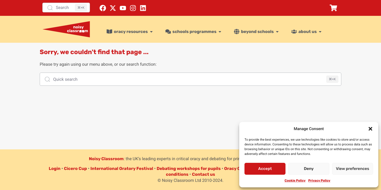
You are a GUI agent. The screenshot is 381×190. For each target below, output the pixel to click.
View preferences (352, 168)
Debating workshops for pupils (189, 168)
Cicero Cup (75, 168)
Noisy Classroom (106, 158)
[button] (370, 128)
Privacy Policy (319, 180)
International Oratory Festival (121, 168)
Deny (309, 168)
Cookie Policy (295, 180)
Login (54, 168)
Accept (265, 168)
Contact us (203, 174)
